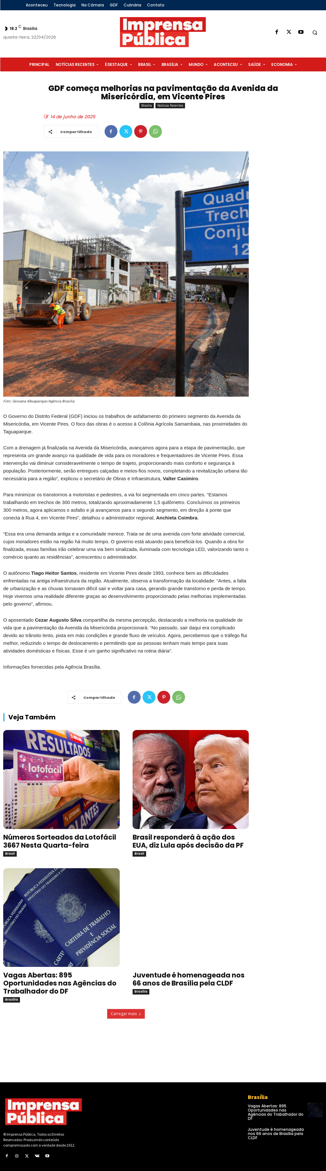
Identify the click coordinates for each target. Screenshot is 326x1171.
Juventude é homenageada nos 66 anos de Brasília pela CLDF (189, 979)
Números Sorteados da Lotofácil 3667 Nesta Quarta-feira (59, 841)
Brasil (10, 853)
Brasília (146, 105)
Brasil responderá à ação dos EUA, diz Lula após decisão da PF (188, 841)
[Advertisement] (290, 261)
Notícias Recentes (170, 105)
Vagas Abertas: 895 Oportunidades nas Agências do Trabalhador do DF (59, 983)
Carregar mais (126, 1013)
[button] (315, 32)
